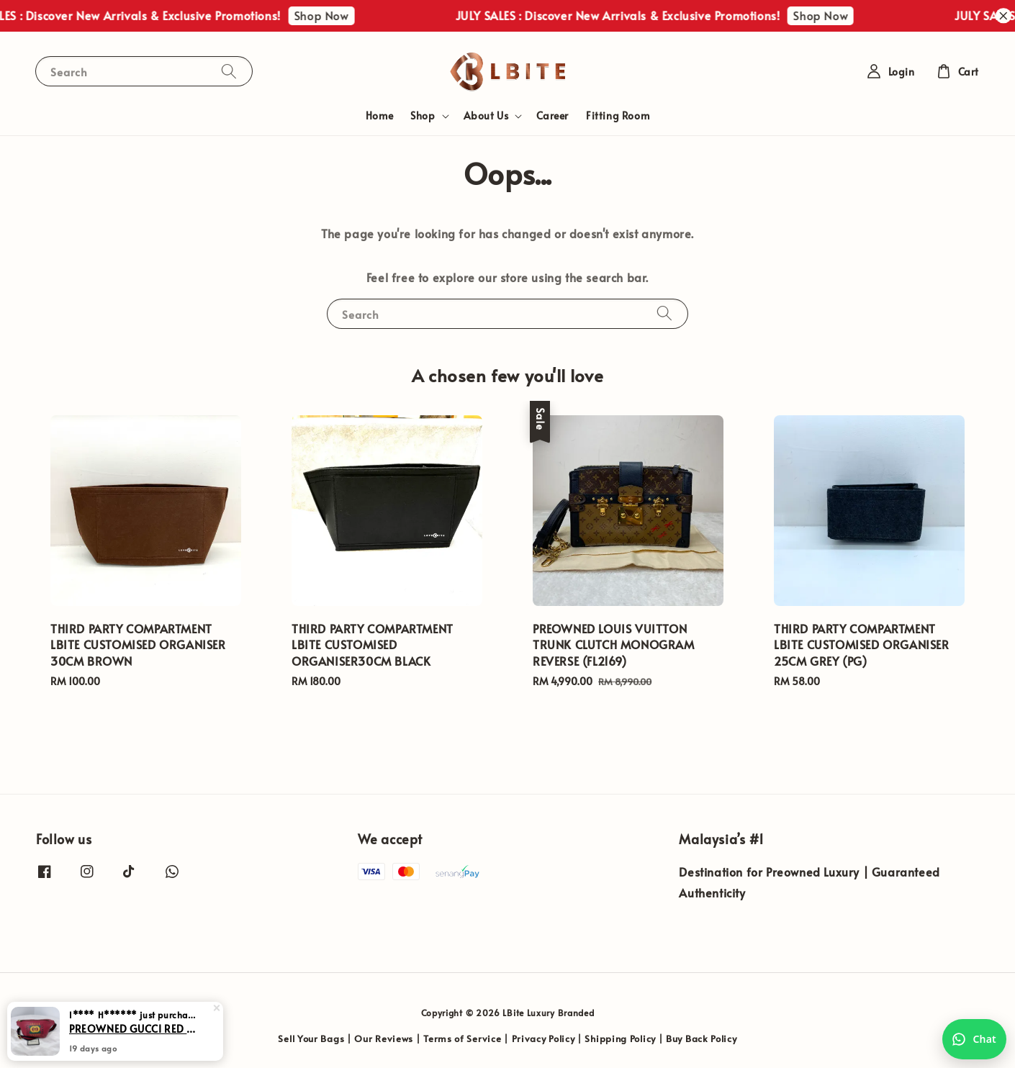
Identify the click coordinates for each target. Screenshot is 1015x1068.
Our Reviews (383, 1038)
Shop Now (331, 15)
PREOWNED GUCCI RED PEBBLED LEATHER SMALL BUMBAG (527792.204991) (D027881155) (132, 1040)
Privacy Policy (543, 1038)
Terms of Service (462, 1038)
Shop (422, 115)
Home (379, 115)
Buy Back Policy (701, 1038)
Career (552, 115)
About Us (486, 115)
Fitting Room (617, 115)
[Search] (229, 71)
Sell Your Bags (311, 1038)
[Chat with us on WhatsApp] (974, 1039)
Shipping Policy (620, 1038)
